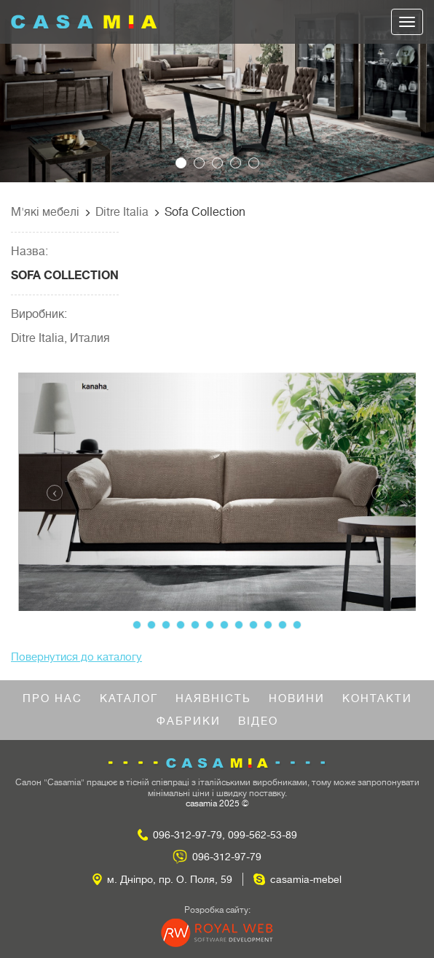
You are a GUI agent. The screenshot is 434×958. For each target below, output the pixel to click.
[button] (32, 91)
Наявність (213, 699)
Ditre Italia (122, 212)
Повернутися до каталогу (76, 657)
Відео (258, 721)
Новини (297, 699)
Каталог (129, 699)
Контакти (377, 699)
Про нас (52, 699)
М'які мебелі (45, 212)
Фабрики (189, 721)
